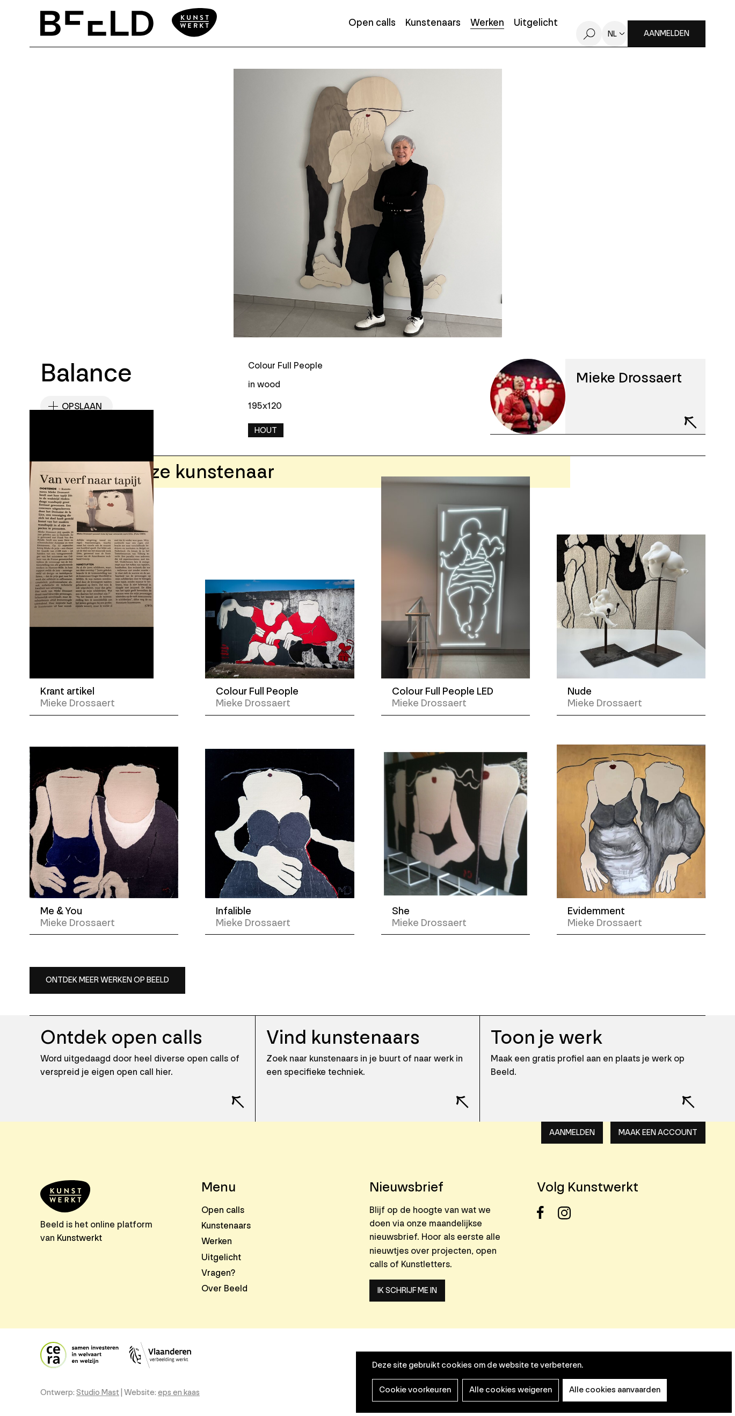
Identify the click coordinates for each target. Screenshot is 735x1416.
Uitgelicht (536, 23)
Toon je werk (547, 1038)
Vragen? (218, 1272)
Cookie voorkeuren (414, 1390)
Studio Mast (97, 1393)
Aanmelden (666, 33)
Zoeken (589, 34)
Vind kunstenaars (342, 1038)
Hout (265, 430)
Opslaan (82, 406)
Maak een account (657, 1133)
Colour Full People (257, 691)
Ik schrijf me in (407, 1290)
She (401, 911)
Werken (487, 23)
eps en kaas (179, 1393)
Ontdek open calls (121, 1038)
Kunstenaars (433, 23)
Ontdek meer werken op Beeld (107, 980)
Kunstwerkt (79, 1238)
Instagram (567, 1212)
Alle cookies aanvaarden (610, 1390)
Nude (579, 691)
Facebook (546, 1212)
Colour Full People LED (442, 691)
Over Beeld (224, 1288)
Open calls (372, 23)
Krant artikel (67, 691)
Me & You (61, 911)
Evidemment (596, 911)
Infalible (233, 911)
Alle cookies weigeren (507, 1390)
